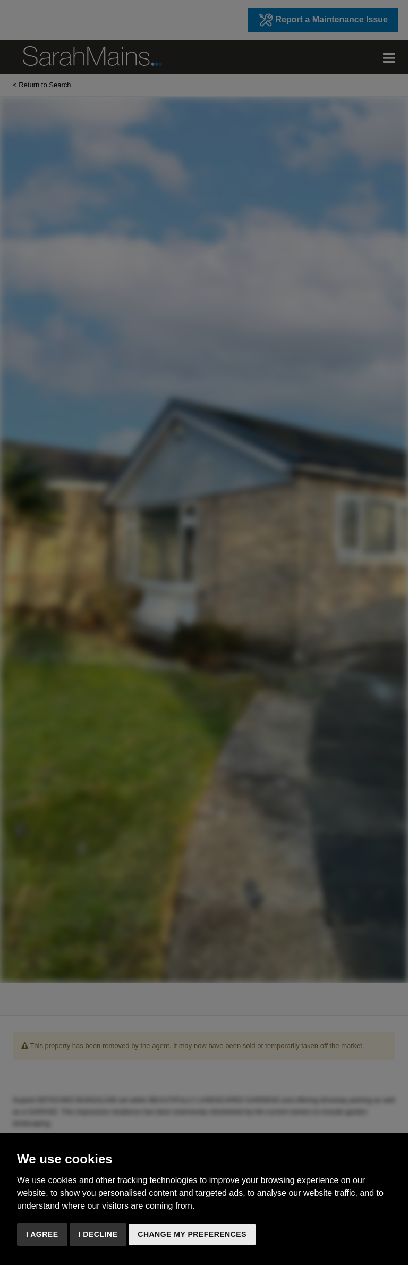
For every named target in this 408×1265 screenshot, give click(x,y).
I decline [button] (98, 1234)
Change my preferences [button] (192, 1234)
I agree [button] (42, 1234)
